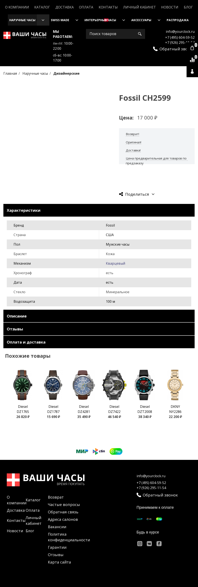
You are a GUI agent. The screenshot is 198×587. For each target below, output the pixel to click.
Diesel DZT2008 (144, 409)
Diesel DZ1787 (53, 409)
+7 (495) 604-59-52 (180, 37)
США (110, 234)
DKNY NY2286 (175, 409)
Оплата (86, 7)
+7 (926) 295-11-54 (180, 42)
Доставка (64, 7)
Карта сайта (59, 562)
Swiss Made (60, 20)
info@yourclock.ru (180, 31)
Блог (188, 7)
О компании (17, 7)
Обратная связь (63, 511)
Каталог (42, 7)
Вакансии (57, 526)
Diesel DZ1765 (23, 409)
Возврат (56, 497)
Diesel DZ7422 (114, 409)
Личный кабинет (139, 7)
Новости (169, 7)
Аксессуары (141, 20)
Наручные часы (22, 20)
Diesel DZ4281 (84, 409)
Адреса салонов (63, 519)
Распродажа (178, 20)
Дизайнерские (66, 73)
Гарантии (57, 547)
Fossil (110, 225)
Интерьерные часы (100, 20)
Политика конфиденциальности (69, 537)
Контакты (108, 7)
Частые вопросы (64, 504)
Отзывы (56, 554)
